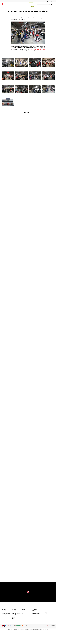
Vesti (22, 613)
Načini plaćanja (4, 609)
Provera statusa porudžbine (16, 613)
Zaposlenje (23, 609)
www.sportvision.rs (24, 632)
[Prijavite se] (51, 4)
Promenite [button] (53, 625)
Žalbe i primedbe (14, 618)
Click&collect (34, 610)
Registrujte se (52, 1)
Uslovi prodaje (14, 609)
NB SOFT (30, 632)
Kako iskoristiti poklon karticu (6, 613)
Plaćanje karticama (4, 610)
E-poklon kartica (34, 609)
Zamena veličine (14, 614)
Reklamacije (13, 617)
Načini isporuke (4, 614)
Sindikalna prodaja (24, 610)
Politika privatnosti (14, 610)
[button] (43, 4)
